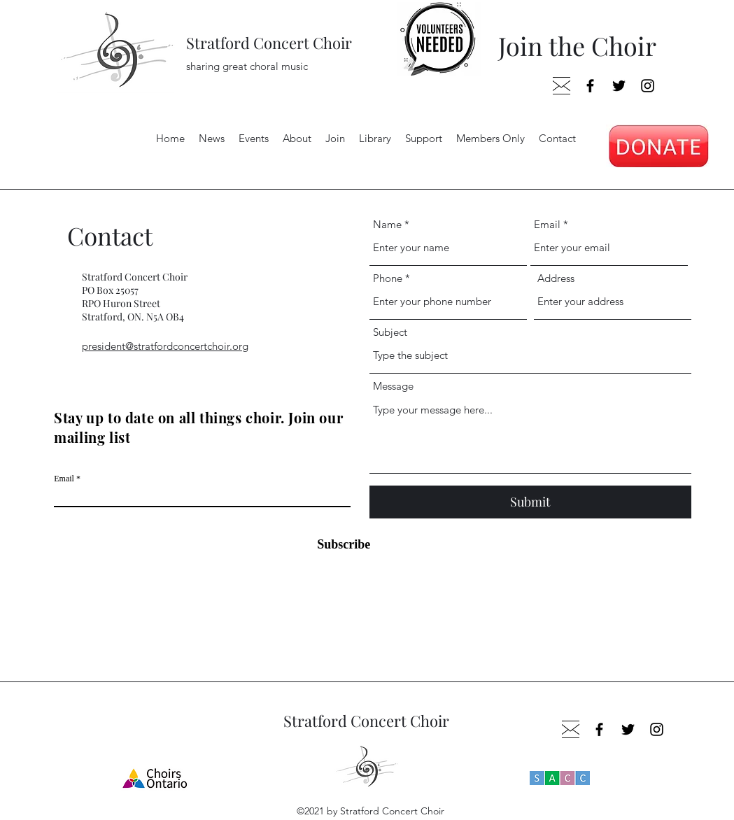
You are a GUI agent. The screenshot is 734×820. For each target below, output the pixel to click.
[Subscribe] (334, 544)
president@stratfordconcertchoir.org (165, 346)
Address (555, 278)
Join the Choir (577, 45)
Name (387, 224)
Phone (387, 278)
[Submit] (530, 502)
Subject (390, 332)
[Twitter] (619, 85)
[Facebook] (590, 85)
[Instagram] (647, 85)
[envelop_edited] (561, 85)
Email (64, 478)
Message (393, 386)
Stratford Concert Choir (269, 42)
